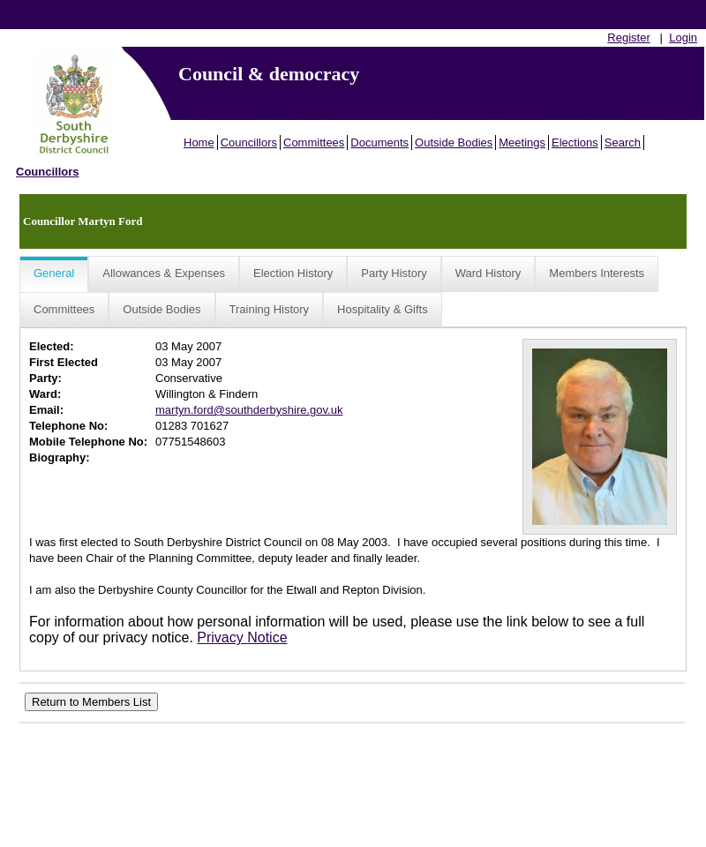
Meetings (522, 142)
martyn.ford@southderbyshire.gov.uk (248, 409)
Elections (575, 142)
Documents (379, 142)
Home (199, 142)
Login (683, 37)
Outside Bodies (453, 142)
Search (623, 142)
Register (628, 37)
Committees (313, 142)
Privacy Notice (242, 637)
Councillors (249, 142)
